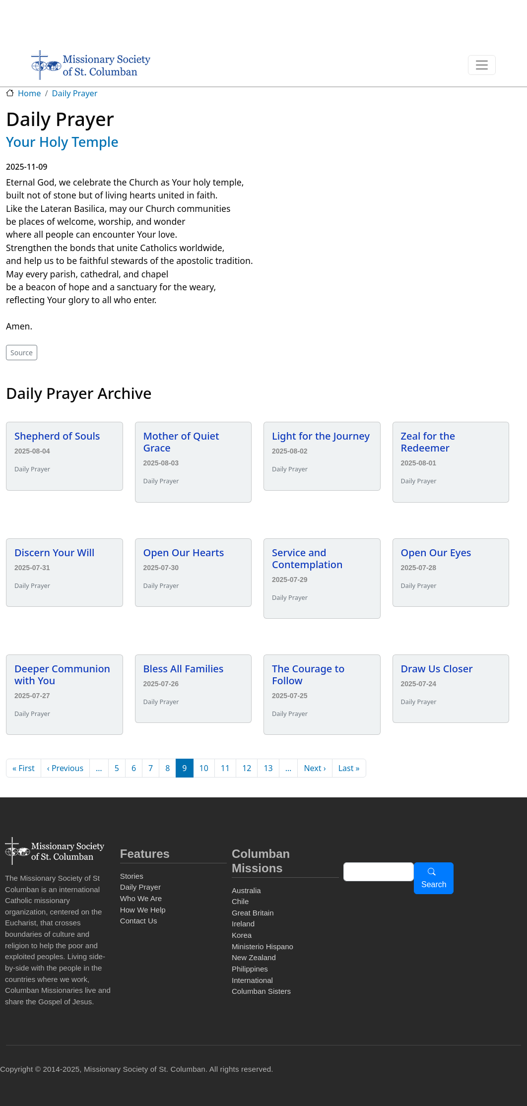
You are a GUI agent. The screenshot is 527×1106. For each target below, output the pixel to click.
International (252, 980)
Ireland (243, 923)
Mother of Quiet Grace (181, 442)
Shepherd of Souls (57, 436)
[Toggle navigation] (482, 65)
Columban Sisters (261, 991)
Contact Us (138, 920)
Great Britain (253, 913)
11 (225, 768)
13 (268, 768)
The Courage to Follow (308, 674)
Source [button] (21, 352)
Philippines (250, 969)
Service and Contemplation (307, 558)
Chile (240, 901)
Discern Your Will (54, 552)
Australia (246, 890)
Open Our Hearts (183, 552)
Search (434, 884)
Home (29, 93)
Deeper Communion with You (62, 674)
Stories (131, 876)
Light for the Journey (321, 436)
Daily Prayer (75, 93)
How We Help (143, 910)
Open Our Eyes (436, 552)
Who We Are (141, 898)
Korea (242, 935)
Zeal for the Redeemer (428, 442)
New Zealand (254, 957)
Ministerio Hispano (262, 946)
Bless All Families (183, 668)
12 (246, 768)
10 (203, 768)
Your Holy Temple (62, 141)
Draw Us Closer (437, 668)
